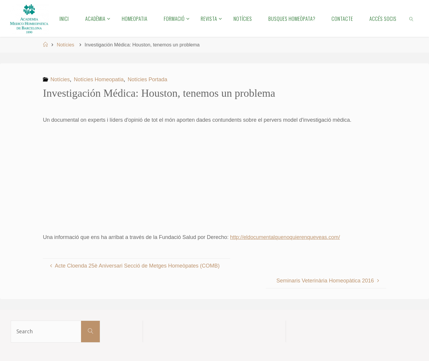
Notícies (65, 44)
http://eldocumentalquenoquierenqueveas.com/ (285, 237)
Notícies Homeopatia (99, 79)
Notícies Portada (147, 79)
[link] (412, 18)
